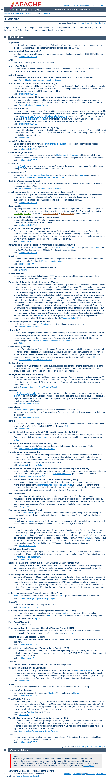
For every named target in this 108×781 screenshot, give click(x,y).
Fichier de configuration (51, 261)
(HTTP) (72, 628)
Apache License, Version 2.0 (27, 776)
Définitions (16, 37)
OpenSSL (12, 602)
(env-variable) (61, 718)
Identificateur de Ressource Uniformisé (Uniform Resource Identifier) (40, 432)
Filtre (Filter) (14, 330)
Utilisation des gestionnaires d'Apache (35, 360)
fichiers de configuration (39, 175)
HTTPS (11, 421)
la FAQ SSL (23, 465)
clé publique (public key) (35, 119)
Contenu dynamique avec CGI (32, 476)
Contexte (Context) (17, 172)
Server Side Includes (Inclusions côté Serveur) (52, 341)
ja (96, 23)
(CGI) (86, 468)
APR (10, 60)
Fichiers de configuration (30, 327)
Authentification (15, 75)
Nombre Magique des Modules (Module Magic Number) (34, 574)
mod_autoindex (50, 214)
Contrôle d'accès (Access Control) (24, 181)
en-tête (31, 712)
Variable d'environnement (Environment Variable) (31, 718)
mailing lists (88, 765)
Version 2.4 (45, 13)
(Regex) (54, 282)
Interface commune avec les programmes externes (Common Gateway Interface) (46, 468)
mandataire (29, 513)
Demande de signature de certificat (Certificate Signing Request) (38, 245)
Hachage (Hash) (15, 363)
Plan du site (101, 5)
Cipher (76, 693)
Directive (12, 256)
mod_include (67, 214)
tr (104, 23)
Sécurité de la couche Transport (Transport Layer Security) (36, 648)
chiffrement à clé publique (56, 144)
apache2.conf (14, 407)
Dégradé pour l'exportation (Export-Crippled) (29, 228)
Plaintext (52, 693)
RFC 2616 (70, 633)
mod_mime (24, 714)
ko (100, 23)
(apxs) (73, 611)
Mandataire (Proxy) (17, 494)
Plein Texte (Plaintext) (18, 622)
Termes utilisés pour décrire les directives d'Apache (41, 177)
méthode (22, 166)
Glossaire (91, 5)
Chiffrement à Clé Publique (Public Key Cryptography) (33, 127)
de (78, 23)
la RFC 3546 (36, 465)
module (65, 613)
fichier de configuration (27, 393)
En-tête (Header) (16, 273)
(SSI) (55, 443)
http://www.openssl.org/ (28, 607)
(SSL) (74, 192)
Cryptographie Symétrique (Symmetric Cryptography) (33, 217)
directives (81, 175)
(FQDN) (76, 563)
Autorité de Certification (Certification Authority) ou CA (43, 116)
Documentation (32, 13)
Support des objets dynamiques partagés (37, 598)
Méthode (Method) (16, 519)
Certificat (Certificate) (18, 108)
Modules (67, 5)
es (87, 23)
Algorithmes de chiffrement (28, 557)
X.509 (11, 734)
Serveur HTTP (18, 13)
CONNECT (13, 164)
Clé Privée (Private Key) (19, 141)
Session (12, 662)
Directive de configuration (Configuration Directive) (32, 267)
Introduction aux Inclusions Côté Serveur (37, 448)
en (83, 23)
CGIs (95, 357)
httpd (23, 535)
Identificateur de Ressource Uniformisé (55, 485)
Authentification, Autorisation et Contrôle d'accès (40, 189)
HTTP (51, 276)
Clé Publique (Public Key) (20, 152)
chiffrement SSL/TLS (28, 56)
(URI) (75, 432)
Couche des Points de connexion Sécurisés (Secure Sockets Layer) (40, 192)
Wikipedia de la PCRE (71, 318)
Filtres (21, 343)
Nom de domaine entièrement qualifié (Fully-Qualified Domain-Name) (40, 563)
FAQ (84, 5)
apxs (37, 618)
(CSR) (72, 245)
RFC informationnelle (62, 473)
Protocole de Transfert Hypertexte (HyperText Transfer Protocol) (38, 628)
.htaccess (12, 391)
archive (37, 543)
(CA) (56, 83)
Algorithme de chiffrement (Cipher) (24, 51)
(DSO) (60, 593)
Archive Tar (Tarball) (17, 66)
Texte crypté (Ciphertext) (20, 690)
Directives (77, 5)
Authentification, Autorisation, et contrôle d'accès (40, 80)
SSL (67, 426)
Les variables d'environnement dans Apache (38, 731)
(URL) (75, 479)
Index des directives (28, 264)
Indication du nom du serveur (22, 452)
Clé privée (96, 247)
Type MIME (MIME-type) (19, 699)
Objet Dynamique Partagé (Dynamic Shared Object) (32, 593)
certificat (35, 247)
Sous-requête (14, 206)
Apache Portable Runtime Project (33, 105)
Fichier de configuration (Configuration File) (29, 322)
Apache (7, 13)
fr (92, 23)
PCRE (40, 315)
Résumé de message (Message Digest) (26, 637)
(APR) (77, 97)
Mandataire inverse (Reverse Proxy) (25, 510)
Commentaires (19, 750)
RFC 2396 (42, 437)
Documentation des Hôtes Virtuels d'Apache (39, 387)
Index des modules (27, 545)
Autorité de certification (64, 247)
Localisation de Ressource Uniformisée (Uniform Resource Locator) (40, 479)
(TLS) (66, 648)
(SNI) (39, 452)
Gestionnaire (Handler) (19, 347)
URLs (16, 440)
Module (11, 527)
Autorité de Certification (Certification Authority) (30, 83)
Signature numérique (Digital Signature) (27, 668)
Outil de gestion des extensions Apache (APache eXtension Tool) (38, 611)
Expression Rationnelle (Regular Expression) (29, 282)
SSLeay (12, 684)
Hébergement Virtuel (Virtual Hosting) (25, 374)
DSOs (87, 538)
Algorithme (13, 43)
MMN (63, 574)
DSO (50, 616)
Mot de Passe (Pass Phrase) (21, 549)
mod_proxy (24, 506)
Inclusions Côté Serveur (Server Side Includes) (30, 443)
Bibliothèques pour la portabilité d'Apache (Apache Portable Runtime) (41, 97)
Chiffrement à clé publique (67, 155)
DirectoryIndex (22, 214)
